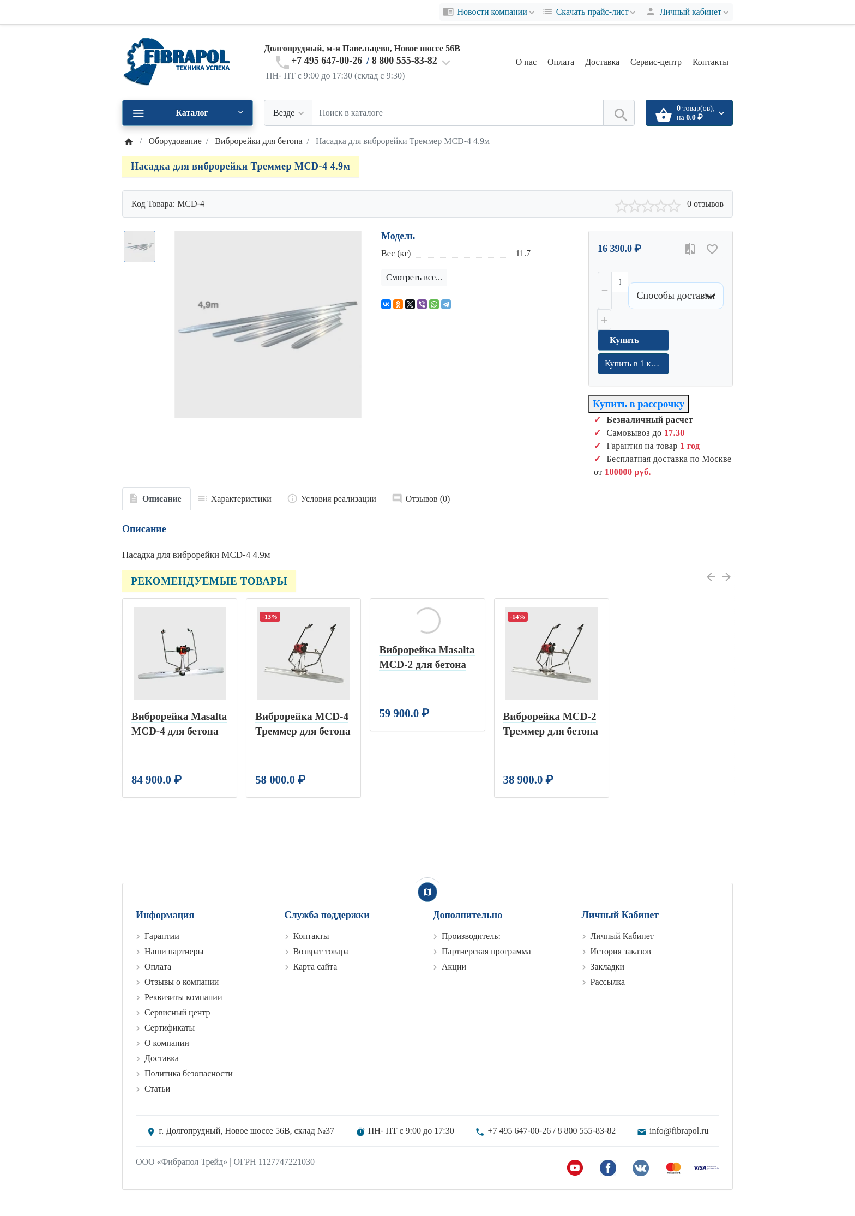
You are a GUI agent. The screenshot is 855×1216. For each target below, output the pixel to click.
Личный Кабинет (622, 936)
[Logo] (176, 61)
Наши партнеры (173, 951)
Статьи (157, 1088)
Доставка (602, 62)
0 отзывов (705, 203)
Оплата (560, 62)
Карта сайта (315, 966)
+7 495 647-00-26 (326, 60)
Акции (454, 966)
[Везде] (288, 113)
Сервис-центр (656, 62)
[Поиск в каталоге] (458, 113)
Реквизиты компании (183, 997)
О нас (526, 62)
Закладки (607, 966)
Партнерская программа (486, 951)
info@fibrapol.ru (678, 1130)
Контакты (710, 62)
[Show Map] (427, 892)
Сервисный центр (177, 1012)
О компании (166, 1043)
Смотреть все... (414, 277)
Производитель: (471, 936)
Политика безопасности (188, 1073)
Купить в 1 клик (634, 363)
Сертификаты (169, 1027)
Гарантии (161, 936)
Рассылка (608, 981)
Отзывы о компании (181, 981)
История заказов (621, 951)
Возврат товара (321, 951)
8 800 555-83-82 (404, 60)
